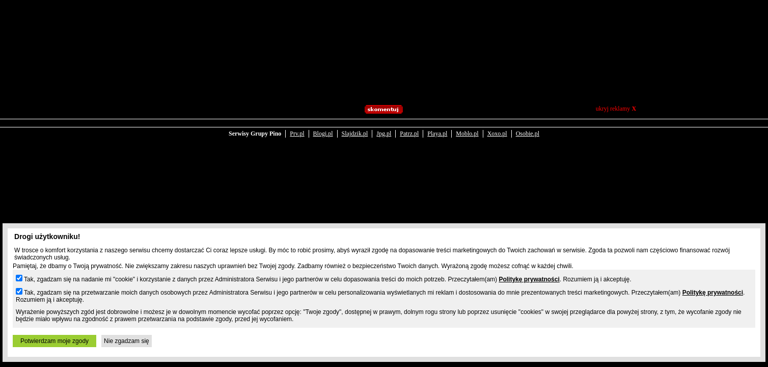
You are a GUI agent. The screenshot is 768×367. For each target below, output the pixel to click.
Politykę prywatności (529, 279)
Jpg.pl (383, 133)
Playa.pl (437, 133)
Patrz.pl (409, 133)
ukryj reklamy (616, 108)
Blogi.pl (323, 133)
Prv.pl (297, 133)
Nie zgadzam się (126, 341)
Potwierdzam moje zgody (54, 341)
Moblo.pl (467, 133)
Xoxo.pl (497, 133)
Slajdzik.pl (355, 133)
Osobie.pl (527, 133)
